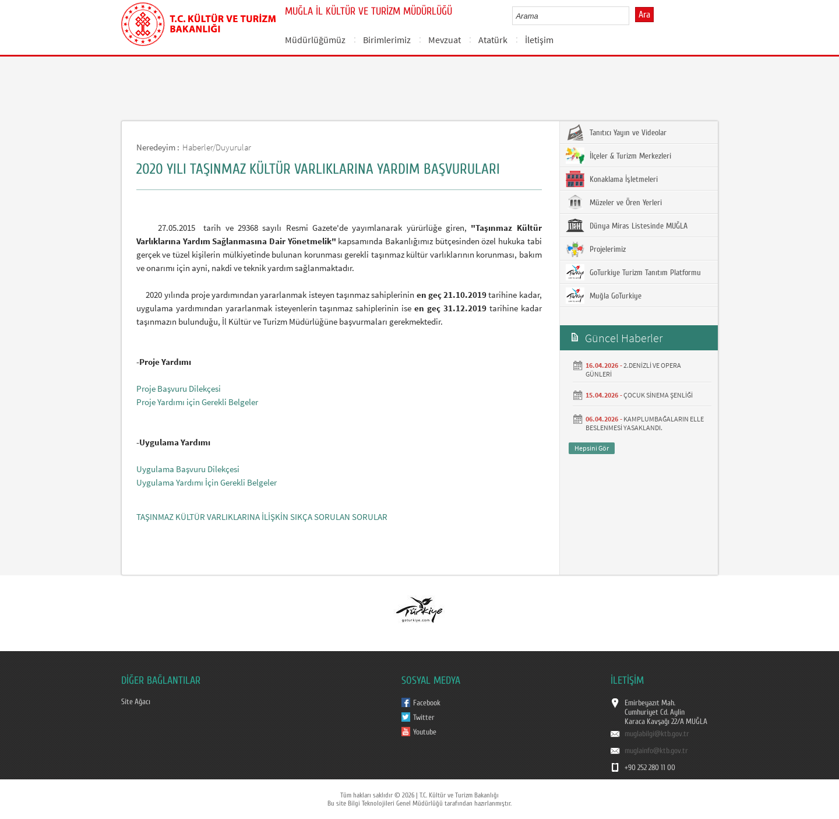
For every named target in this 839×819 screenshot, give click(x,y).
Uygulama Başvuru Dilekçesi (187, 468)
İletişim (539, 39)
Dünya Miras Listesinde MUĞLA (627, 225)
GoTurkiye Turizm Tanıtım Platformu (633, 272)
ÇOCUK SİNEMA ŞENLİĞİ (658, 395)
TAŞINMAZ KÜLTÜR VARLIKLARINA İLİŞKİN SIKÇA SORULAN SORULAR (261, 516)
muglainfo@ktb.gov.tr (656, 750)
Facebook (426, 703)
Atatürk (492, 39)
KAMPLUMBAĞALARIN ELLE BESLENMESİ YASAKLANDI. (645, 423)
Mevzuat (444, 39)
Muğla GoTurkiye (603, 295)
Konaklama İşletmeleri (612, 179)
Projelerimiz (596, 249)
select (632, 15)
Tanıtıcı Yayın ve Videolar (616, 132)
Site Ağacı (135, 701)
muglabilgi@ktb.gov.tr (657, 734)
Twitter (424, 717)
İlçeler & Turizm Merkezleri (618, 155)
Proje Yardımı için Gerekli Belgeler (197, 401)
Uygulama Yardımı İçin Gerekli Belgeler (206, 482)
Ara (644, 14)
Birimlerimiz (387, 39)
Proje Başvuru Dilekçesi (178, 388)
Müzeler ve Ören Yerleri (614, 202)
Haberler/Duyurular (216, 147)
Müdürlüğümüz (315, 39)
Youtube (424, 732)
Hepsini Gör (591, 448)
